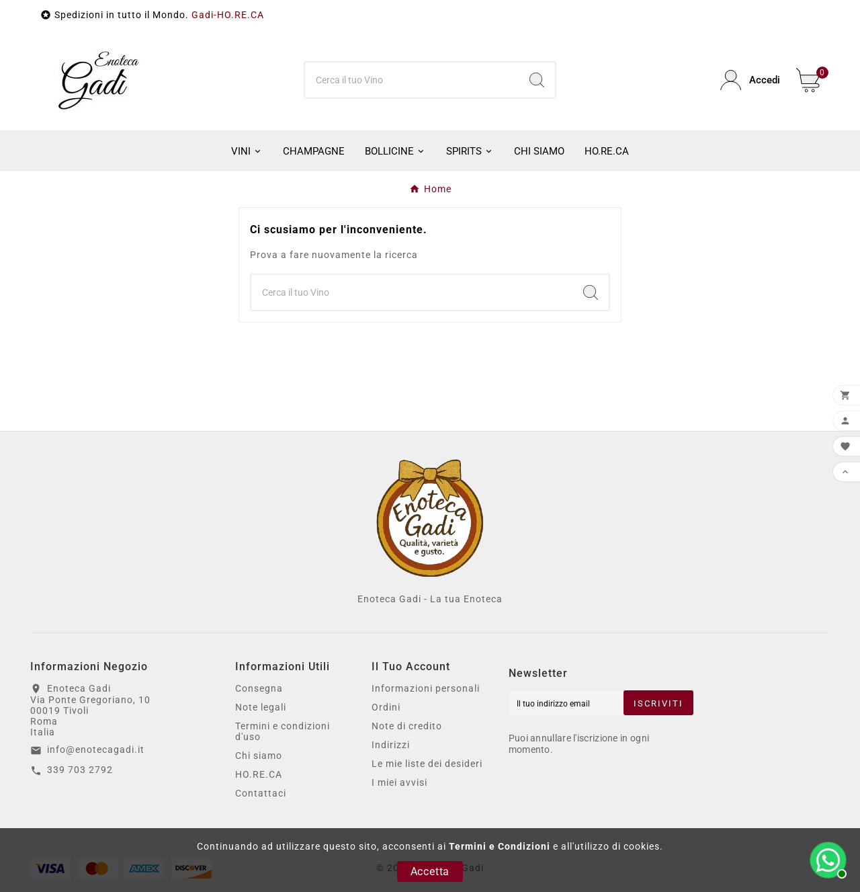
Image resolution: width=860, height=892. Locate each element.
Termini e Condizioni (499, 846)
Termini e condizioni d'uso (282, 731)
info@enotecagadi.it (95, 749)
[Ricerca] (412, 80)
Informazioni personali (426, 688)
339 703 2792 (80, 769)
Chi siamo (258, 755)
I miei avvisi (399, 782)
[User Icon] (750, 80)
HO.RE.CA (258, 774)
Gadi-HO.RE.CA (227, 14)
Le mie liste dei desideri (427, 763)
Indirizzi (391, 744)
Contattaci (260, 793)
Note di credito (407, 726)
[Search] (536, 80)
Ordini (386, 707)
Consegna (259, 688)
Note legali (260, 707)
